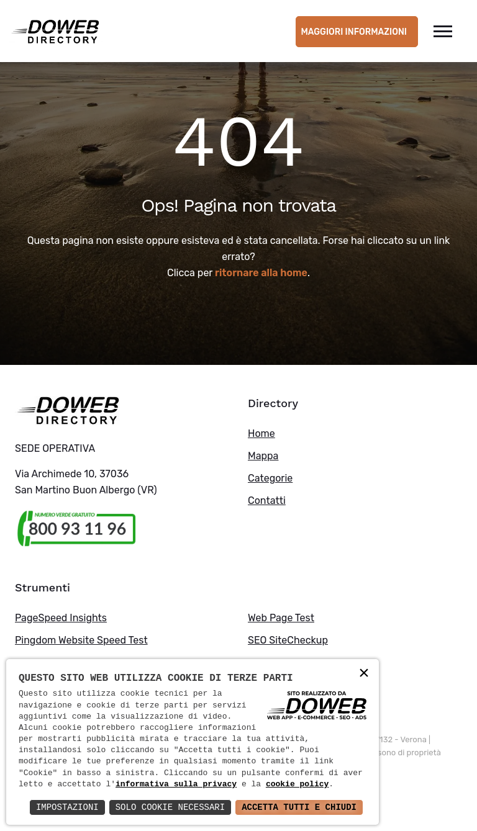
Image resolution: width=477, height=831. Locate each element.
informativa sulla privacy (176, 784)
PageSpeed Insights (61, 618)
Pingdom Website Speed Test (81, 640)
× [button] (364, 673)
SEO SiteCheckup (288, 640)
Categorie (270, 478)
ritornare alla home (261, 273)
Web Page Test (281, 618)
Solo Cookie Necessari (170, 807)
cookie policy (297, 784)
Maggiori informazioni (354, 32)
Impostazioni (67, 807)
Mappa (263, 456)
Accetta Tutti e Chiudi (299, 807)
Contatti (267, 500)
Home (261, 433)
